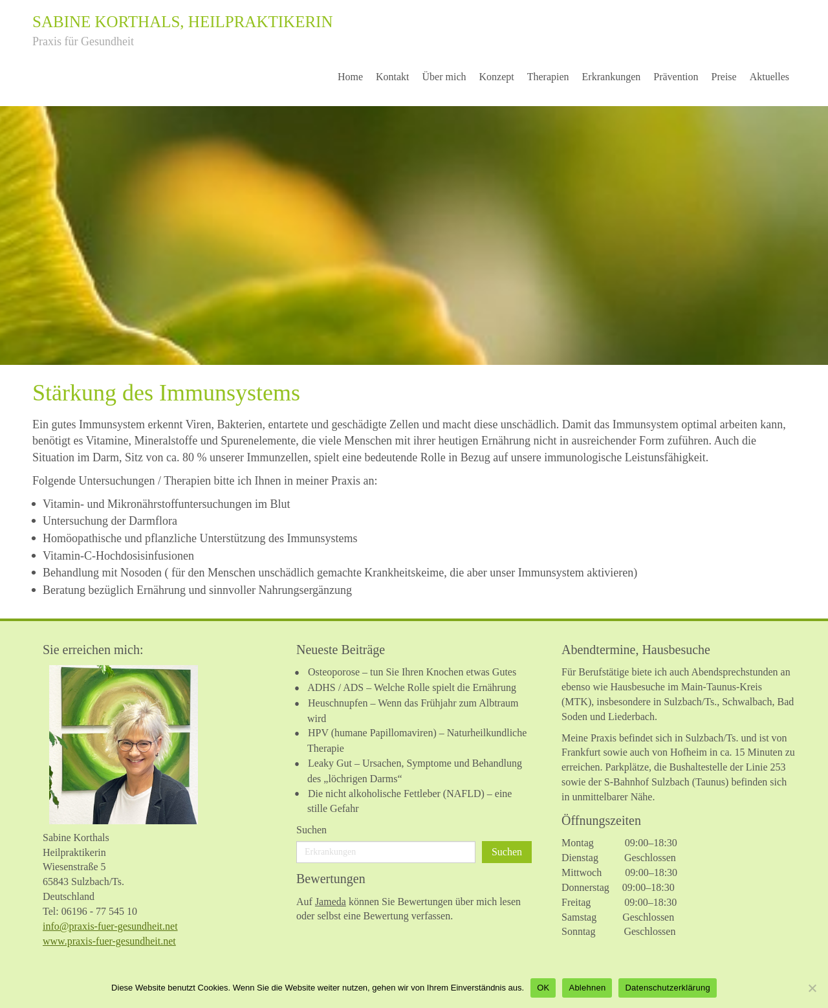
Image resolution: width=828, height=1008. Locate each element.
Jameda (330, 901)
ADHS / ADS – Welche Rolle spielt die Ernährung (411, 687)
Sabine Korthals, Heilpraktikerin (182, 21)
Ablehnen (587, 987)
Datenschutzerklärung (667, 987)
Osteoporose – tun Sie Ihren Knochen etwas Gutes (412, 671)
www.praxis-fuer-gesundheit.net (109, 941)
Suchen (311, 829)
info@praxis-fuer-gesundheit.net (110, 926)
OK (543, 987)
